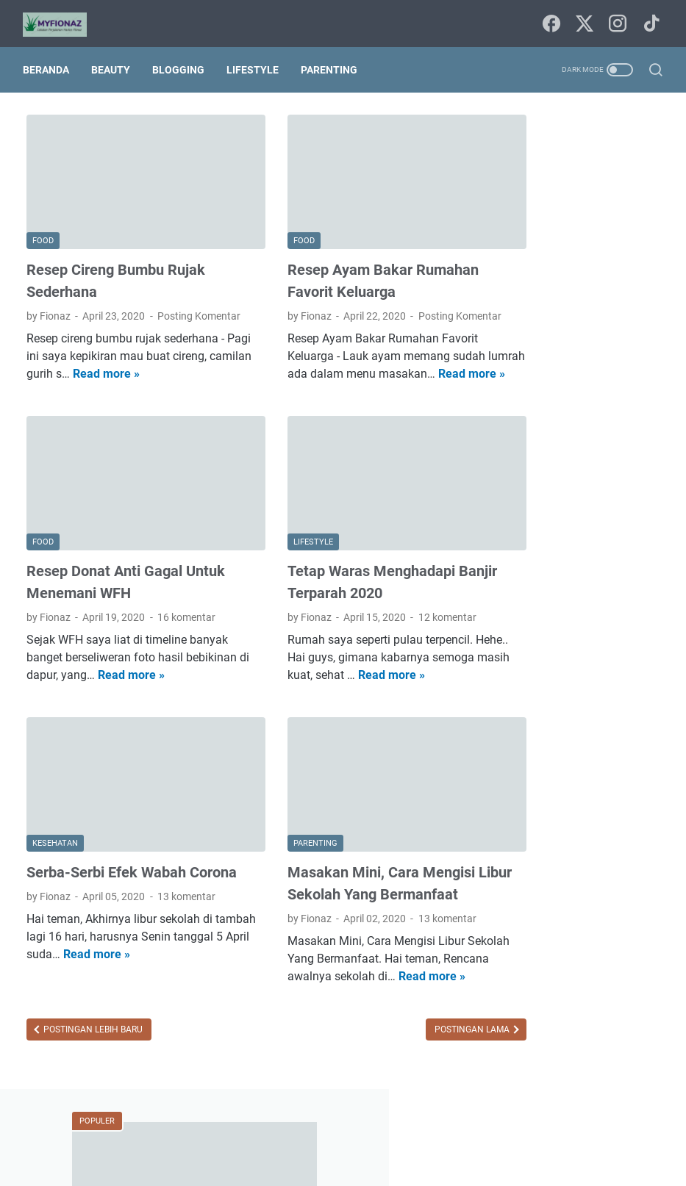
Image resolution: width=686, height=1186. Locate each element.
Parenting (332, 60)
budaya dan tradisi (550, 740)
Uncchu (404, 1163)
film (515, 794)
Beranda (49, 60)
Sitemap (343, 1133)
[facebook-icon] (550, 18)
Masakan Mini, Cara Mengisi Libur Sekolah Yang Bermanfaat (341, 872)
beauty (610, 685)
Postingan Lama (393, 1047)
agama (560, 685)
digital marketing (545, 767)
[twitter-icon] (583, 18)
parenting (598, 849)
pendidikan (532, 876)
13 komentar (186, 896)
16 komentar (186, 600)
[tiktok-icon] (649, 18)
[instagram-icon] (616, 18)
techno (523, 903)
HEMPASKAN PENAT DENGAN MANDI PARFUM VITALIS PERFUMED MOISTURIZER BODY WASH (579, 260)
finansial (561, 794)
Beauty (114, 60)
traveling (576, 903)
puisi (585, 876)
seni (623, 876)
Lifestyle (256, 60)
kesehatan (531, 821)
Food (519, 658)
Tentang (396, 1133)
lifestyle (590, 821)
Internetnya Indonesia (599, 658)
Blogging (182, 60)
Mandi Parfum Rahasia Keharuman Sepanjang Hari (571, 554)
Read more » (187, 361)
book (620, 713)
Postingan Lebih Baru (92, 1047)
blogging (571, 713)
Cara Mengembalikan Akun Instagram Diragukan (568, 416)
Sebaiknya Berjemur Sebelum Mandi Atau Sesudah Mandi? (566, 347)
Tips (516, 685)
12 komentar (408, 600)
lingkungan (532, 849)
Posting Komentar (68, 303)
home (611, 794)
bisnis (520, 713)
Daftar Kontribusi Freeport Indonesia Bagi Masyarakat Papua (574, 485)
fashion (618, 767)
